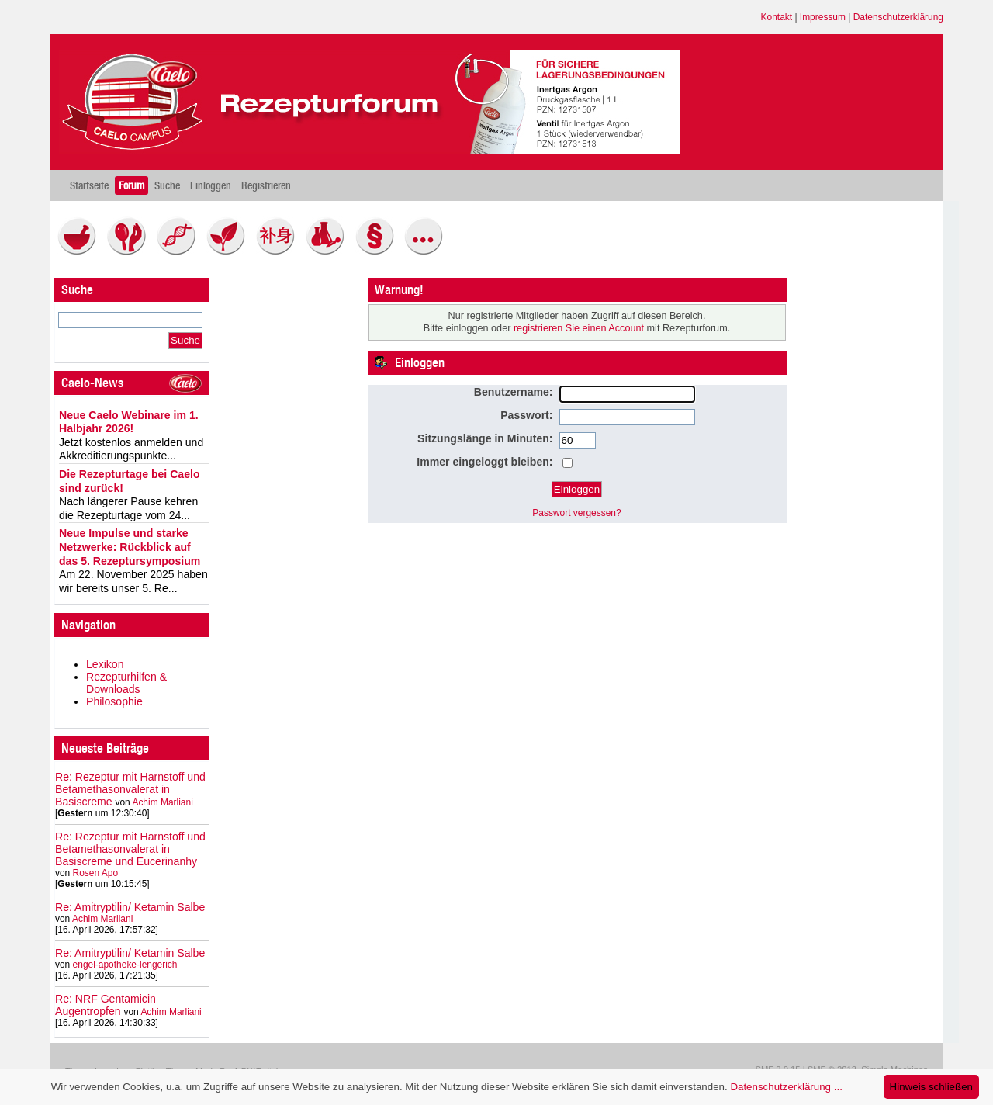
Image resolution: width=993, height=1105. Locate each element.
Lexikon (105, 664)
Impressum (823, 17)
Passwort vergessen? (576, 512)
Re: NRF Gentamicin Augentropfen (105, 1004)
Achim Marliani (162, 802)
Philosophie (114, 701)
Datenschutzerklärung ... (786, 1087)
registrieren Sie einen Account (579, 328)
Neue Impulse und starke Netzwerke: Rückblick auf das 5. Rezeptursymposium (129, 546)
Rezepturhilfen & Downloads (126, 682)
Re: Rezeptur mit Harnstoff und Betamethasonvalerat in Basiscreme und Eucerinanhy (130, 849)
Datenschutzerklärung (898, 17)
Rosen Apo (95, 873)
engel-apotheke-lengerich (125, 964)
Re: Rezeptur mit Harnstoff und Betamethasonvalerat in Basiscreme (130, 789)
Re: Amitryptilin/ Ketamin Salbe (130, 907)
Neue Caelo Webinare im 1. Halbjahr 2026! (129, 422)
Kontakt (777, 17)
